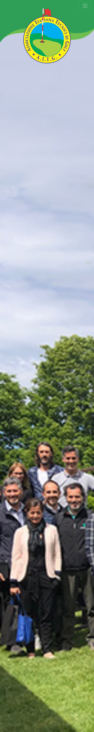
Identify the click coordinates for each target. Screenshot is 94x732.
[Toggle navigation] (85, 6)
